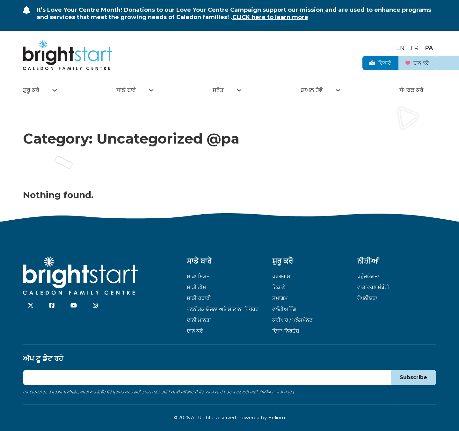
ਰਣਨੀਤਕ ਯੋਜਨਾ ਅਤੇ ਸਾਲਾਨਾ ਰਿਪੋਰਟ (223, 309)
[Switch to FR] (415, 46)
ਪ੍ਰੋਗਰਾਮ (281, 276)
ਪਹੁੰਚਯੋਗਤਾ (368, 276)
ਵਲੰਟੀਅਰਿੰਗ (284, 309)
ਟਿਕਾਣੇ (366, 62)
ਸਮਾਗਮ (280, 298)
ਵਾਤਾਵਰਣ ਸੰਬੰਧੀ (373, 287)
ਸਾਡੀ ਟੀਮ (196, 287)
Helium (276, 417)
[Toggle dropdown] (55, 90)
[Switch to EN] (400, 46)
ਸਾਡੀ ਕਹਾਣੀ (199, 298)
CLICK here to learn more (270, 17)
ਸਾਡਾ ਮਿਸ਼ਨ (198, 276)
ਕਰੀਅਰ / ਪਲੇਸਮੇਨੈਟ (292, 320)
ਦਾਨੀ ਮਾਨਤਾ (199, 320)
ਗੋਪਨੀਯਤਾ (367, 298)
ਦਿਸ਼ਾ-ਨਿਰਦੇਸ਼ (285, 331)
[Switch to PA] (429, 46)
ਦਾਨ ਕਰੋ (412, 62)
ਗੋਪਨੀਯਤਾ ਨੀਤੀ (271, 392)
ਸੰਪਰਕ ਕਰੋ (411, 90)
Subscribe (413, 377)
